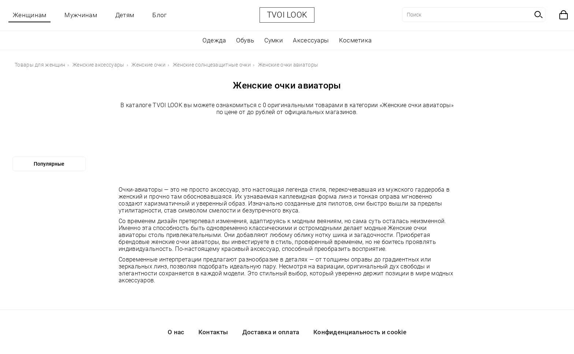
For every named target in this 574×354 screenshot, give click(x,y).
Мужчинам (80, 15)
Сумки (273, 40)
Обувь (245, 40)
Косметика (355, 40)
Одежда (214, 40)
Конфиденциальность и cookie (359, 332)
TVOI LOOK (287, 14)
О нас (176, 332)
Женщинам (29, 15)
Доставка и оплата (270, 332)
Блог (159, 15)
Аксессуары (311, 40)
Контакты (213, 332)
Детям (124, 15)
